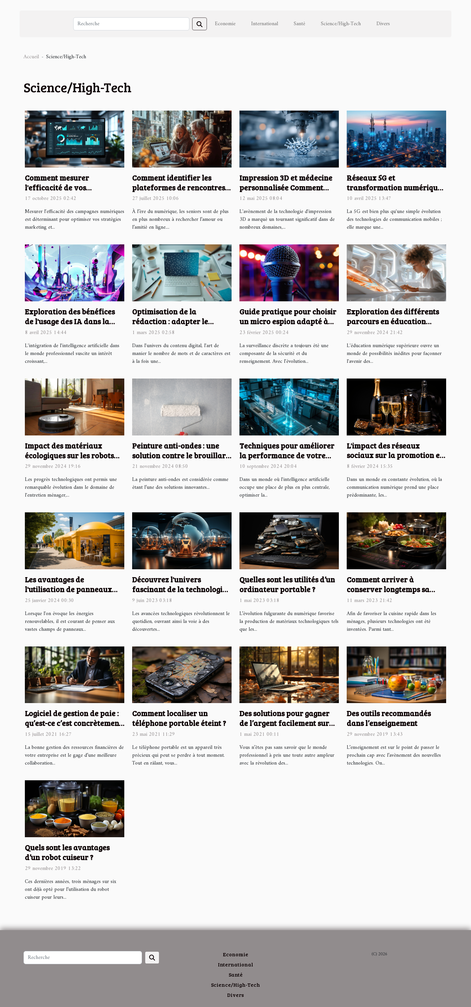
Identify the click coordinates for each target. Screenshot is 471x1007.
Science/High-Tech (341, 23)
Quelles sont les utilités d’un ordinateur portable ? (287, 584)
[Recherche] (131, 23)
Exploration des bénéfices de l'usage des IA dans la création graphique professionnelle (70, 326)
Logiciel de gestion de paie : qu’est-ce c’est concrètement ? (73, 723)
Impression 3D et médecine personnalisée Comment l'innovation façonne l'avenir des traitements (285, 192)
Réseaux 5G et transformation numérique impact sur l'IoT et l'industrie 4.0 (394, 192)
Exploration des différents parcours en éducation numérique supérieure (393, 321)
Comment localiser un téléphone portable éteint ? (179, 718)
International (264, 23)
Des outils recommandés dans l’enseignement (389, 718)
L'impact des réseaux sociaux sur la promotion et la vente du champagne (395, 455)
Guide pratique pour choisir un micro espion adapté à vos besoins (287, 321)
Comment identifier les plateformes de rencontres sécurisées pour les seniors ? (180, 187)
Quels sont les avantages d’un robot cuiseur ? (67, 852)
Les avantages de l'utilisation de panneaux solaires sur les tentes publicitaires (68, 594)
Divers (383, 23)
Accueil (31, 57)
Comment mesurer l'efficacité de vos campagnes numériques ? (68, 187)
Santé (299, 23)
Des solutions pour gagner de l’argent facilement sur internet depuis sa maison (284, 723)
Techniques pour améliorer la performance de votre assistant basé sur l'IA (286, 455)
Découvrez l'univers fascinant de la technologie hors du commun (179, 589)
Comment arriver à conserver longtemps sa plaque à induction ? (388, 589)
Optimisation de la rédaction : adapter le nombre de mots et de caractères (170, 326)
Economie (225, 23)
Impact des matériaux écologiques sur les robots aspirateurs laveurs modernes (69, 460)
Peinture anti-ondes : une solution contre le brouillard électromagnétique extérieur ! (181, 460)
